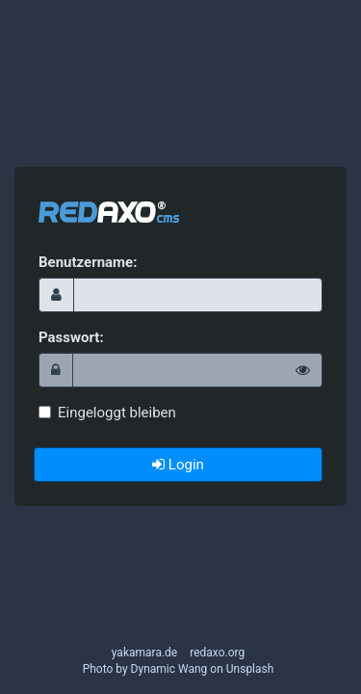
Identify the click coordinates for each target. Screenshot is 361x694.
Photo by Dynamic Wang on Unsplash (178, 669)
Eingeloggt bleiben (107, 412)
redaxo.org (217, 652)
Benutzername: (88, 262)
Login (178, 464)
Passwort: (71, 337)
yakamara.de (144, 652)
